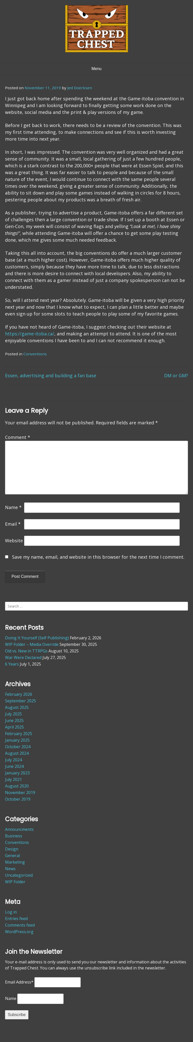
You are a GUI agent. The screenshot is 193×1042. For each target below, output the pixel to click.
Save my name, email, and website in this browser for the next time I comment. (98, 557)
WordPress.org (19, 931)
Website (14, 541)
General (12, 855)
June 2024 (14, 766)
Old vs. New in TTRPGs (26, 651)
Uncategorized (19, 875)
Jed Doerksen (79, 87)
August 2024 (17, 753)
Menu (96, 69)
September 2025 (20, 701)
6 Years (12, 664)
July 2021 (13, 779)
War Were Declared (23, 657)
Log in (11, 912)
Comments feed (20, 925)
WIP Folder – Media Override (32, 644)
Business (13, 836)
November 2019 (20, 792)
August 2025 (17, 707)
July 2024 (13, 760)
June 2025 (14, 720)
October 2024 (17, 746)
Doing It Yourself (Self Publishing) (37, 638)
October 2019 (17, 799)
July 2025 (13, 714)
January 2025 (17, 740)
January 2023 (17, 773)
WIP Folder (15, 882)
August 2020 (17, 786)
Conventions (35, 353)
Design (11, 849)
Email (13, 524)
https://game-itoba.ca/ (29, 334)
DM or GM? (176, 375)
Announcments (19, 829)
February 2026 (18, 694)
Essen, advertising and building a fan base (50, 375)
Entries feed (16, 918)
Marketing (15, 862)
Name (13, 507)
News (10, 868)
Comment (17, 437)
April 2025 (14, 727)
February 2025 (18, 733)
